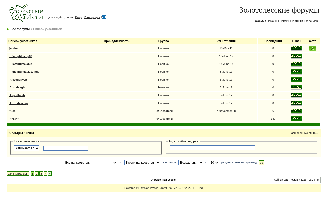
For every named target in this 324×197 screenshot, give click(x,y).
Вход (78, 17)
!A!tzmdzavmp (18, 103)
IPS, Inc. (198, 187)
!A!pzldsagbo (17, 87)
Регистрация (92, 17)
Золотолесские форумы (279, 9)
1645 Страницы (18, 173)
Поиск (283, 20)
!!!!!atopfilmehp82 (20, 56)
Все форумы (20, 29)
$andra (13, 48)
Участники (296, 20)
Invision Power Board (153, 187)
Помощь (272, 20)
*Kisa (12, 110)
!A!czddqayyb (18, 79)
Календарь (312, 20)
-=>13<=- (14, 118)
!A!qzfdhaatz (17, 95)
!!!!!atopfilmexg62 (20, 63)
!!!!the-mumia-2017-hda (24, 71)
